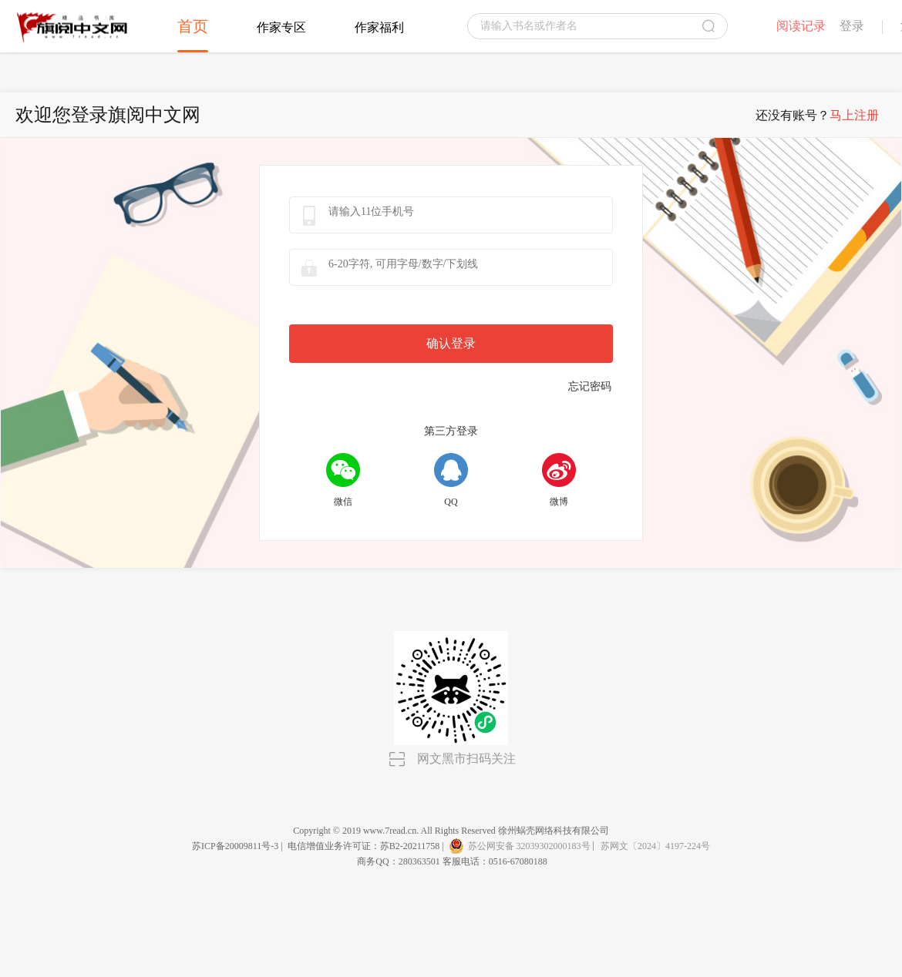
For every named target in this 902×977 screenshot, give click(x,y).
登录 (852, 25)
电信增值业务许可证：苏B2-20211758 (364, 846)
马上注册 (854, 115)
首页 (192, 26)
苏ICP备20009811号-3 (235, 846)
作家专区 (281, 27)
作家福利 (379, 27)
